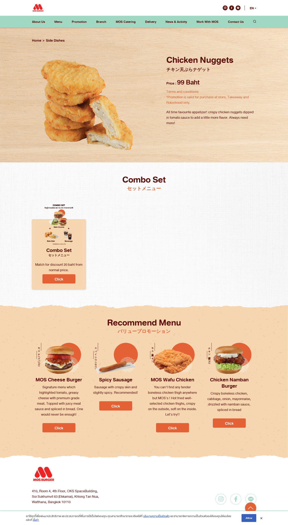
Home (36, 40)
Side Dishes (55, 40)
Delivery (150, 22)
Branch (101, 22)
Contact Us (236, 22)
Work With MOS (207, 22)
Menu (58, 22)
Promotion (79, 22)
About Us (38, 22)
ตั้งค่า (36, 520)
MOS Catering (126, 22)
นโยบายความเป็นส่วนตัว (156, 516)
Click (59, 278)
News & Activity (176, 22)
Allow (249, 518)
